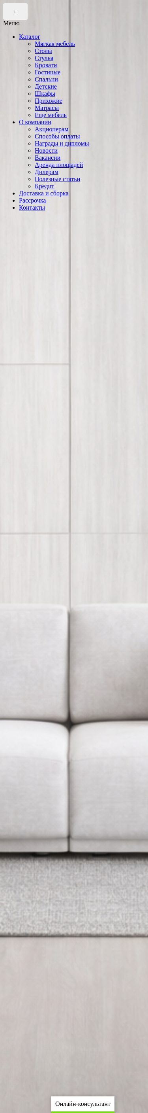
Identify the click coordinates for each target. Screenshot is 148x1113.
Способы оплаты (57, 136)
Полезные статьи (57, 179)
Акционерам (51, 129)
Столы (43, 50)
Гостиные (47, 72)
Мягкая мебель (55, 43)
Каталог (29, 36)
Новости (46, 150)
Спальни (46, 79)
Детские (46, 86)
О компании (35, 122)
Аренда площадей (59, 164)
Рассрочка (32, 200)
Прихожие (48, 100)
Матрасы (47, 107)
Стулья (44, 58)
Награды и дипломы (62, 143)
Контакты (32, 207)
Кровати (46, 65)
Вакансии (47, 157)
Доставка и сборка (44, 193)
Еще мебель (51, 115)
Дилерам (46, 171)
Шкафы (45, 93)
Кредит (44, 186)
